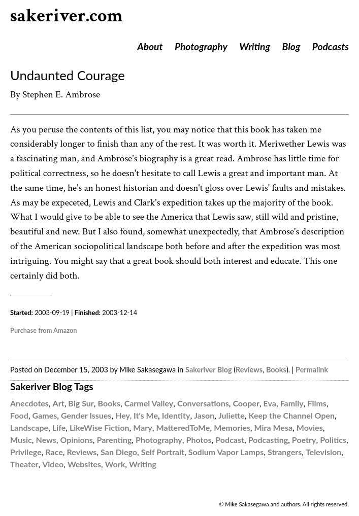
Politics (333, 439)
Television (323, 452)
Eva (270, 403)
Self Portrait (162, 452)
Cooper (246, 403)
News (46, 439)
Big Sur (80, 403)
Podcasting (268, 439)
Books (276, 369)
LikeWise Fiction (99, 427)
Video (52, 464)
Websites (84, 464)
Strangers (285, 452)
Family (292, 403)
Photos (199, 439)
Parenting (114, 439)
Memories (232, 427)
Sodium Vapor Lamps (226, 452)
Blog (291, 46)
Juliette (231, 415)
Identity (176, 415)
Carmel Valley (149, 403)
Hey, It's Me (136, 415)
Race (53, 452)
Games (44, 415)
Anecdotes (29, 403)
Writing (254, 46)
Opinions (76, 439)
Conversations (203, 403)
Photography (201, 46)
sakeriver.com (66, 16)
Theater (24, 464)
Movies (310, 427)
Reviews (249, 369)
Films (317, 403)
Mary (142, 427)
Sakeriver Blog (208, 369)
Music (21, 439)
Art (58, 403)
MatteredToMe (183, 427)
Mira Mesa (273, 427)
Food (19, 415)
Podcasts (330, 46)
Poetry (304, 439)
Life (59, 427)
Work (115, 464)
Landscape (29, 427)
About (149, 46)
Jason (204, 415)
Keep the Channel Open (292, 415)
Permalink (312, 369)
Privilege (26, 452)
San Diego (119, 452)
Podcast (229, 439)
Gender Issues (86, 415)
